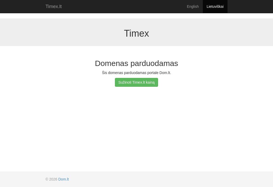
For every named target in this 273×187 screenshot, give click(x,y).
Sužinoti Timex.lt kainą (136, 82)
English (193, 6)
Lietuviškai (215, 6)
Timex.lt (54, 6)
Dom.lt (63, 179)
